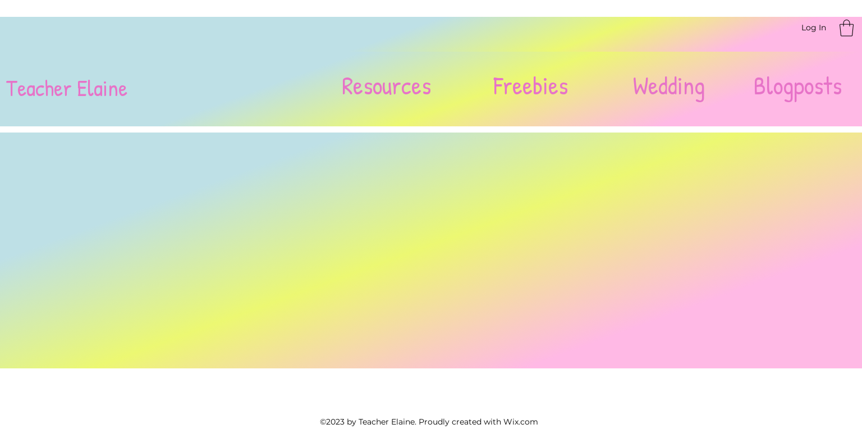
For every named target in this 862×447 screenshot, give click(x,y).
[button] (847, 28)
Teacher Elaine (66, 87)
